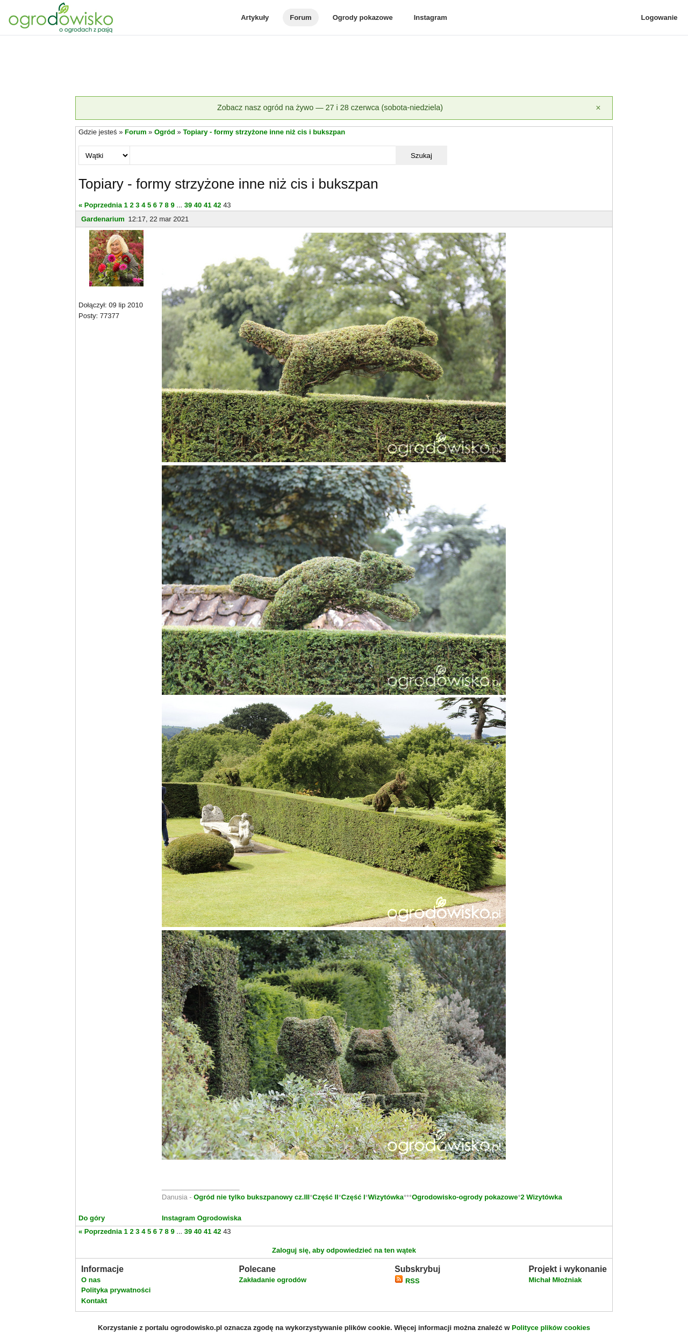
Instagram (430, 17)
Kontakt (94, 1301)
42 (217, 205)
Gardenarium (103, 219)
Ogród (164, 132)
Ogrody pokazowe (363, 17)
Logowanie (659, 17)
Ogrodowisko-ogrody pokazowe (465, 1197)
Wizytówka (386, 1197)
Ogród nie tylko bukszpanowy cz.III (252, 1197)
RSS (407, 1281)
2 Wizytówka (541, 1197)
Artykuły (255, 17)
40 (198, 205)
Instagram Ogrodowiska (201, 1218)
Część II (325, 1197)
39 (188, 205)
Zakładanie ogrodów (272, 1280)
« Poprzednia (100, 205)
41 (207, 205)
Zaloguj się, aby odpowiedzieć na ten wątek (344, 1250)
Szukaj (421, 156)
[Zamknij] (598, 108)
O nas (91, 1280)
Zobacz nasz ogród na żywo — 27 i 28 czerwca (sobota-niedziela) (330, 107)
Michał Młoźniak (555, 1280)
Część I (353, 1197)
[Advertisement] (344, 66)
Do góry (91, 1218)
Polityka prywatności (115, 1290)
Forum (300, 17)
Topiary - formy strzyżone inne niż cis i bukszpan (264, 132)
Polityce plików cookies (551, 1328)
